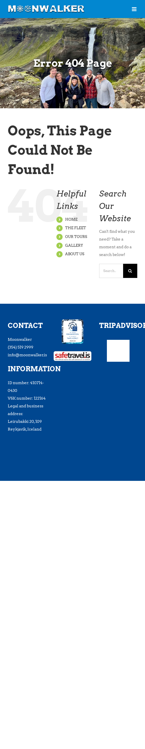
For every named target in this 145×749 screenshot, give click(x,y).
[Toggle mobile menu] (134, 9)
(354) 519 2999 (20, 347)
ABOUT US (74, 254)
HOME (71, 219)
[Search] (130, 271)
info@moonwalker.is (27, 355)
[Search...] (111, 271)
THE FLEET (75, 228)
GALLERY (74, 245)
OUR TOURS (76, 237)
